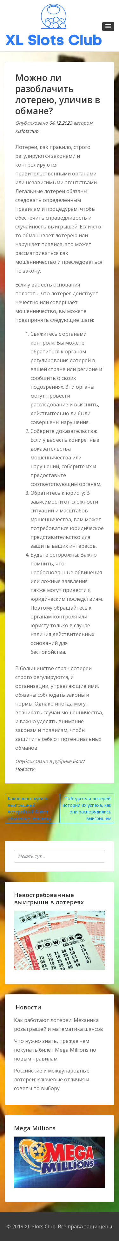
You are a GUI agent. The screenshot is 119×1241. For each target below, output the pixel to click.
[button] (108, 26)
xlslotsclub (26, 131)
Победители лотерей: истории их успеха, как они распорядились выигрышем (87, 808)
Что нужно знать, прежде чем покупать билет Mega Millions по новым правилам (55, 1049)
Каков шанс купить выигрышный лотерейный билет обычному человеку (29, 808)
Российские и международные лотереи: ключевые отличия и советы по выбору (51, 1079)
